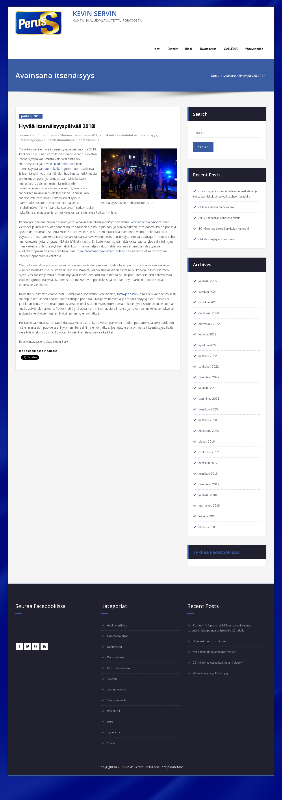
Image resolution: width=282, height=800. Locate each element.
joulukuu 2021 (209, 398)
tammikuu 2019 (210, 497)
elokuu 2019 (208, 453)
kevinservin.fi (30, 135)
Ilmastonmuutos (119, 650)
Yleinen (66, 135)
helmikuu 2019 (209, 486)
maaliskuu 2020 (210, 442)
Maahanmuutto (118, 716)
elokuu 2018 (208, 541)
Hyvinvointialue (118, 639)
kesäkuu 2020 (209, 431)
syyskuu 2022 (209, 354)
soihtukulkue (90, 139)
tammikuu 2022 (210, 387)
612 (95, 135)
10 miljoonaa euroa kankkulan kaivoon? (227, 235)
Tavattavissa (206, 49)
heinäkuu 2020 (209, 420)
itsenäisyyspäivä (32, 139)
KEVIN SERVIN (95, 13)
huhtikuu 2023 (209, 310)
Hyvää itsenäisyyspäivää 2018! (244, 76)
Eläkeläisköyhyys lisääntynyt (220, 246)
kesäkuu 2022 (209, 365)
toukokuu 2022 (210, 376)
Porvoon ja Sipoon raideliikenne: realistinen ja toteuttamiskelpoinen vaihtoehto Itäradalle (219, 196)
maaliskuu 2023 (210, 321)
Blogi (186, 49)
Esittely (170, 49)
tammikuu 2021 (210, 409)
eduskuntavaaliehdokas (119, 135)
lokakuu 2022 (209, 343)
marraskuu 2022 (211, 332)
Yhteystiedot (253, 49)
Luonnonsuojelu (118, 705)
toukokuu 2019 (210, 464)
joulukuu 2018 (209, 508)
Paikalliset (114, 727)
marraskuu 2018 (211, 519)
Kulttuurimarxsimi (120, 683)
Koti (154, 49)
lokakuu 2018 (209, 530)
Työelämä (114, 749)
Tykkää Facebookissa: (216, 566)
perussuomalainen (63, 139)
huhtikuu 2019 (209, 475)
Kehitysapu (115, 661)
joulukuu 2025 (209, 288)
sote (110, 738)
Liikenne (113, 694)
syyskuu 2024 (209, 299)
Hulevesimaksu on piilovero (219, 213)
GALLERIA (229, 49)
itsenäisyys (149, 135)
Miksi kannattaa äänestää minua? (223, 224)
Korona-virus (117, 672)
